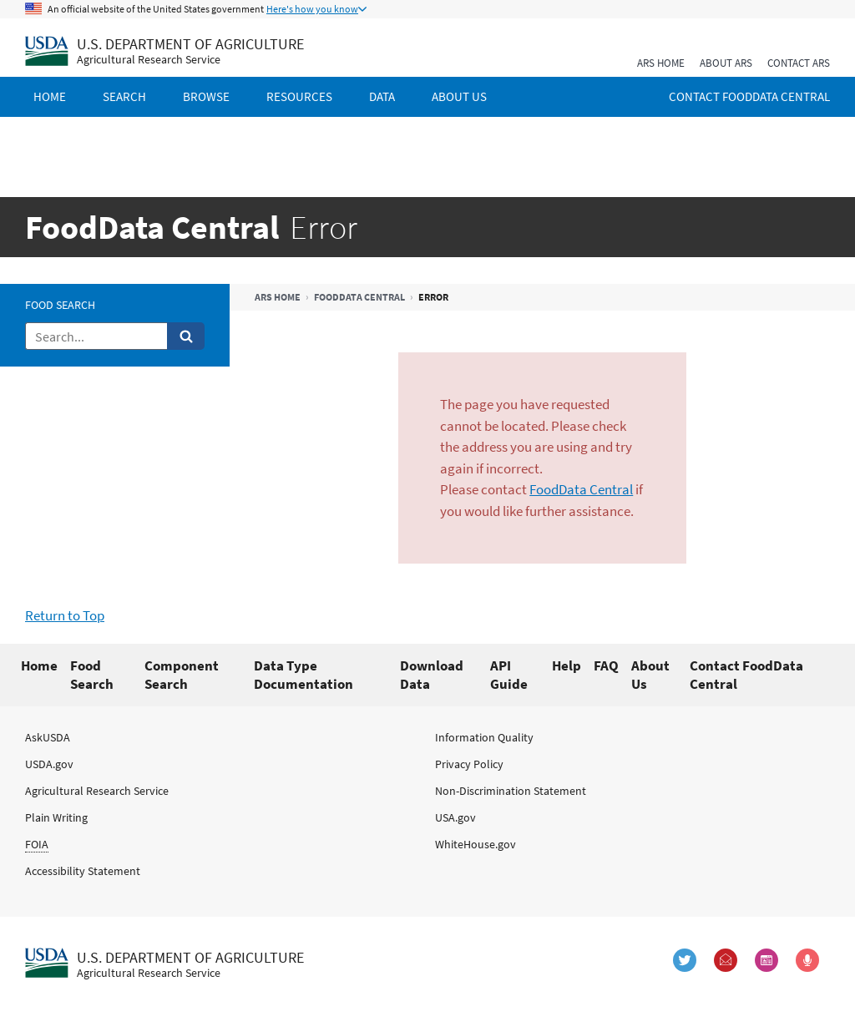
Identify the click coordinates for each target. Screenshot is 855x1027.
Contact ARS (798, 63)
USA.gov (455, 817)
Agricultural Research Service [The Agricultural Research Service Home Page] (148, 60)
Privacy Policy (469, 764)
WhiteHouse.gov (475, 844)
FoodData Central (359, 297)
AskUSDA (47, 737)
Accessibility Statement (82, 871)
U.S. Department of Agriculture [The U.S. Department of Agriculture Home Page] (190, 43)
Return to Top (64, 615)
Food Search (60, 304)
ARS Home (661, 63)
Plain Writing (56, 817)
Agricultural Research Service (97, 791)
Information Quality (484, 737)
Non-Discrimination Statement (510, 791)
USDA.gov (49, 764)
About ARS (726, 63)
